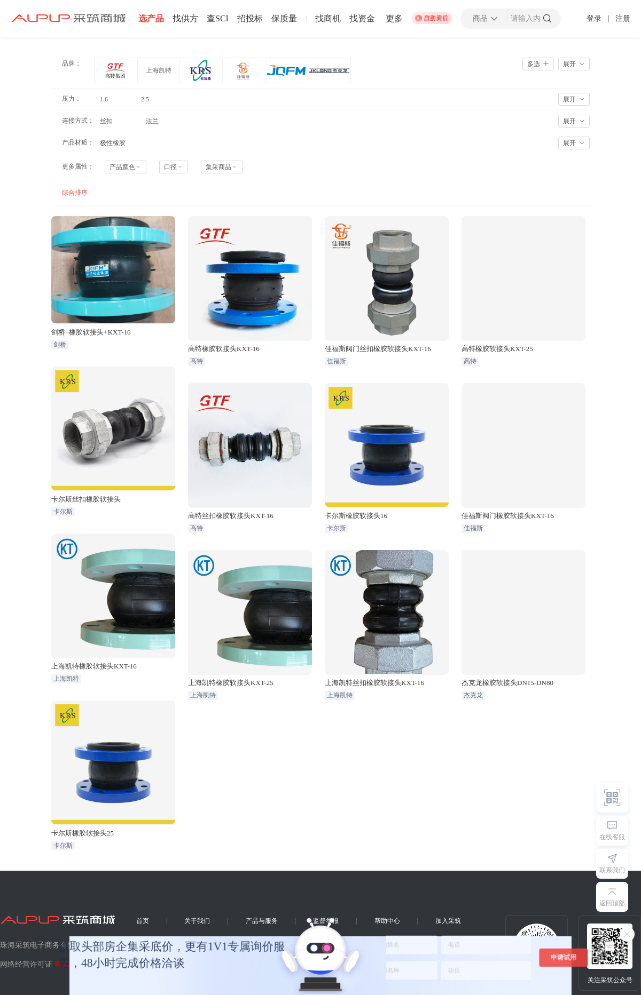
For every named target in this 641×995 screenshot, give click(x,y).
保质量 (284, 18)
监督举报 (326, 921)
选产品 (151, 18)
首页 (142, 921)
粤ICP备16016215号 (86, 964)
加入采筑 (448, 921)
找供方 (185, 18)
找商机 (328, 18)
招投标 (250, 18)
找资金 (362, 18)
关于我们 (197, 921)
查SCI (218, 18)
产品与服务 (262, 921)
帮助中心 (387, 921)
